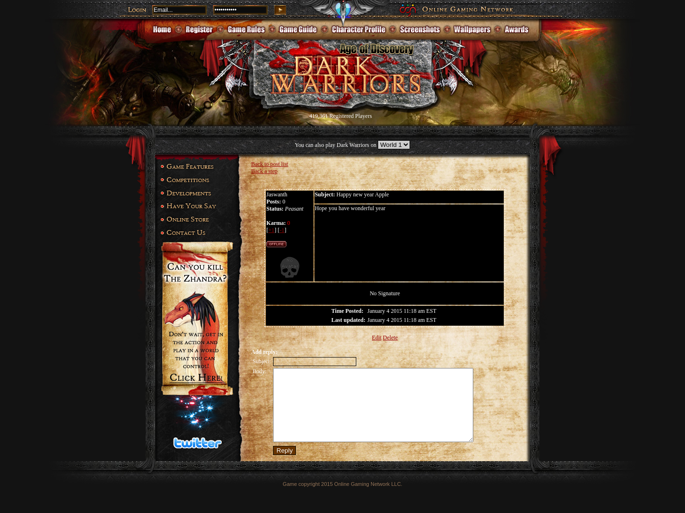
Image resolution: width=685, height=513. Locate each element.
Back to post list (269, 164)
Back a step (264, 171)
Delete (390, 337)
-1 (282, 230)
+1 (271, 230)
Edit (377, 337)
